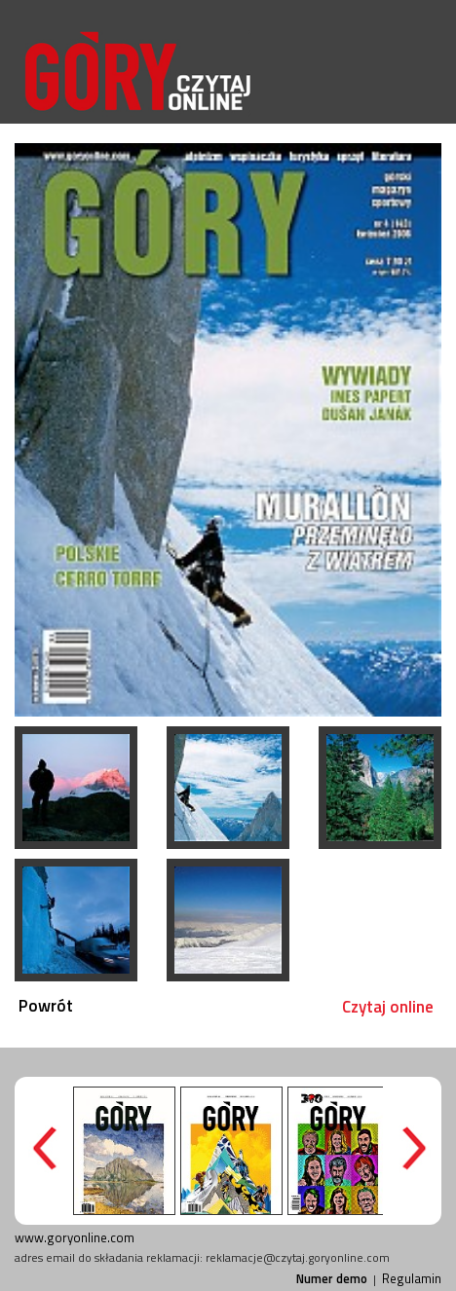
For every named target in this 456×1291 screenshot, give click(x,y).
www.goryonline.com (74, 1237)
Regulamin (411, 1278)
